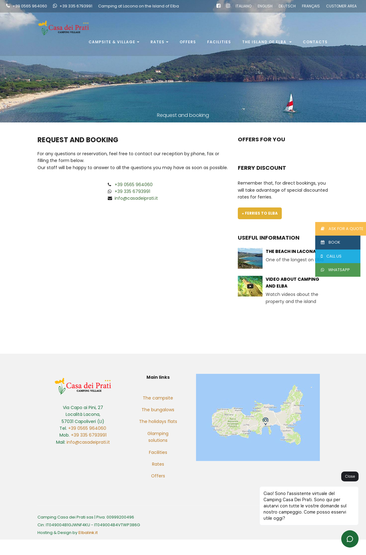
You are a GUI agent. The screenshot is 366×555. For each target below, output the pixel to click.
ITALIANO (243, 6)
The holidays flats (158, 421)
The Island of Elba (267, 42)
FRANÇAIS (311, 6)
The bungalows (158, 410)
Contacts (315, 42)
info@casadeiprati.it (136, 198)
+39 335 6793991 (75, 6)
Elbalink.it (88, 533)
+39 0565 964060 (29, 6)
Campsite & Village (114, 42)
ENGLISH (265, 6)
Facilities (219, 42)
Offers (188, 42)
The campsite (158, 398)
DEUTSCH (287, 6)
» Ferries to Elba (260, 213)
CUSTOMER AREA (341, 6)
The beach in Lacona (291, 251)
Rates (159, 42)
